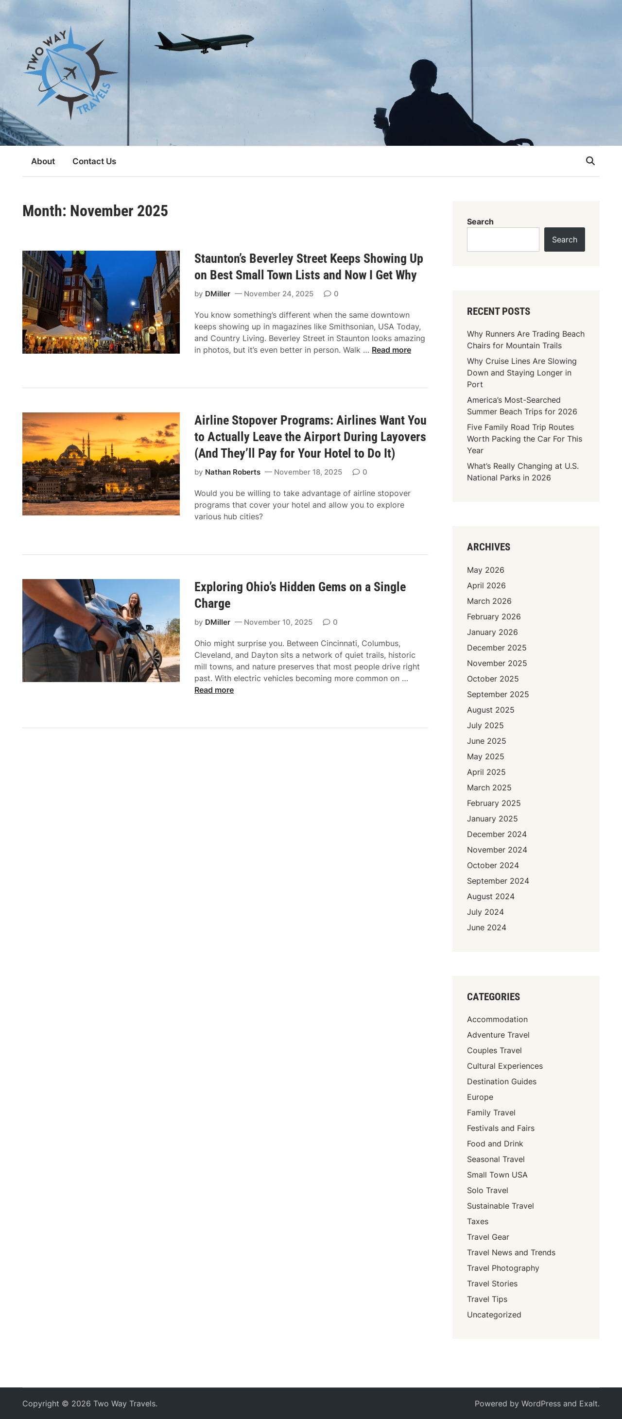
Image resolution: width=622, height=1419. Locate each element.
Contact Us (94, 161)
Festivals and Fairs (501, 1128)
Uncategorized (494, 1314)
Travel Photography (503, 1268)
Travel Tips (487, 1299)
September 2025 (498, 694)
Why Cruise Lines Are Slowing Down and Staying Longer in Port (522, 372)
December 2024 (497, 834)
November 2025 (497, 663)
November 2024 (497, 850)
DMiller (217, 293)
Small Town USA (497, 1175)
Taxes (477, 1221)
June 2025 (486, 741)
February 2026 (494, 616)
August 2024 (491, 896)
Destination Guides (501, 1081)
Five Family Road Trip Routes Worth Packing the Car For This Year (524, 438)
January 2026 (492, 632)
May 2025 (485, 756)
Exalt (588, 1403)
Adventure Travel (498, 1035)
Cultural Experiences (505, 1066)
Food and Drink (495, 1143)
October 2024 (493, 865)
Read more (391, 350)
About (43, 161)
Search (480, 221)
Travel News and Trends (511, 1252)
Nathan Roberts (232, 472)
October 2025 (493, 679)
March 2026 (489, 601)
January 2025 (492, 818)
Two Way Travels (124, 1403)
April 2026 (486, 585)
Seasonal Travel (496, 1159)
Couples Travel (494, 1050)
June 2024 (486, 927)
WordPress (541, 1403)
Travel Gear (488, 1237)
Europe (480, 1097)
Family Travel (491, 1112)
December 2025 (497, 647)
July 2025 (485, 725)
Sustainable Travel (500, 1206)
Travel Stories (492, 1283)
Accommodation (497, 1019)
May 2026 (485, 570)
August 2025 (491, 710)
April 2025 (486, 772)
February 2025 (494, 803)
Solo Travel (487, 1190)
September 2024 (498, 881)
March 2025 (489, 787)
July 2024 (485, 912)
